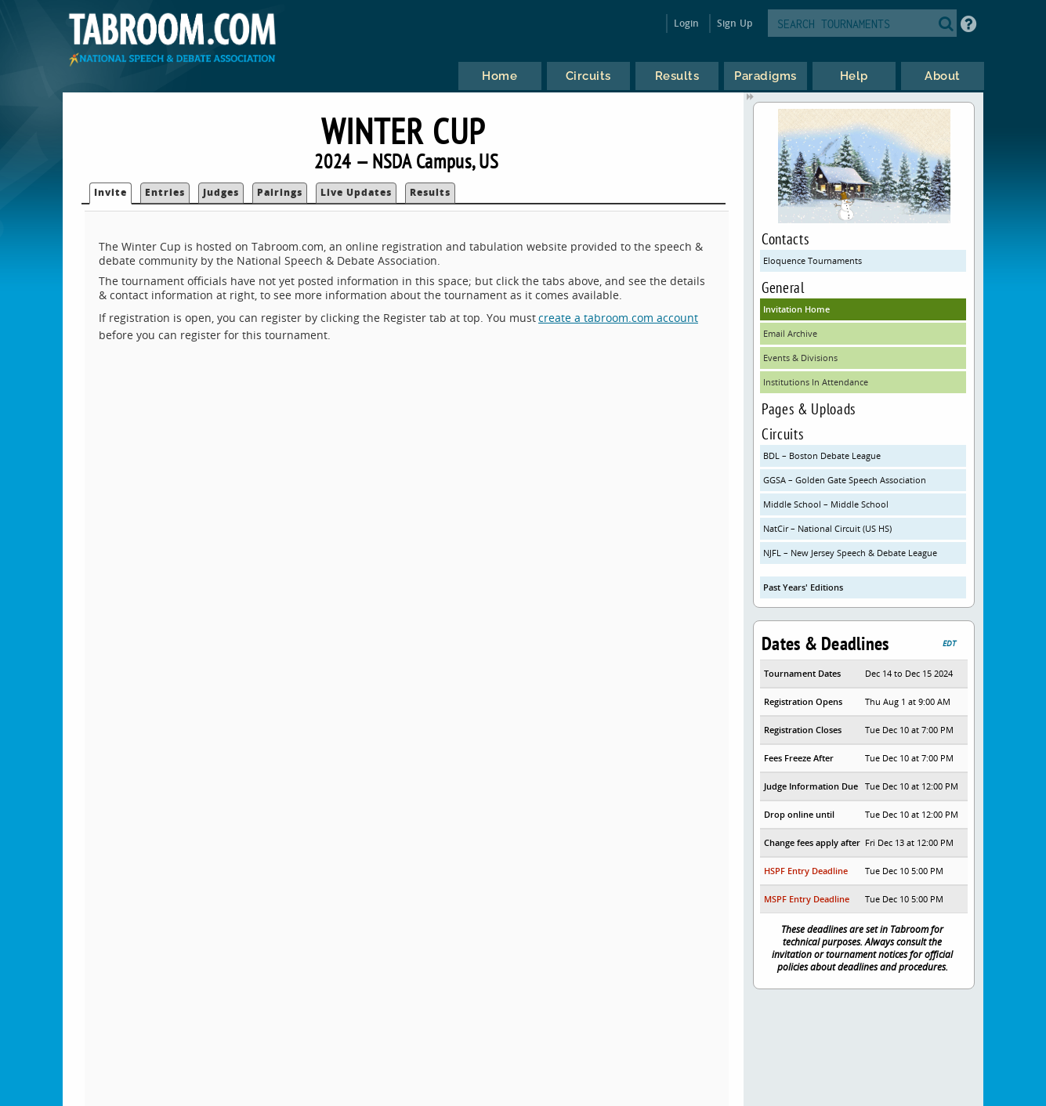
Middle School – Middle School (826, 504)
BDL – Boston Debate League (822, 455)
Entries (165, 192)
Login (687, 23)
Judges (221, 192)
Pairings (279, 192)
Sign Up (734, 23)
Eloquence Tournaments (812, 260)
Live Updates (356, 192)
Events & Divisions (800, 357)
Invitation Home (796, 309)
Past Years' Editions (803, 587)
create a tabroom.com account (618, 317)
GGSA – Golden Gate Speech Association (844, 480)
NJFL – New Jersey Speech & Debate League (850, 552)
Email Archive (790, 333)
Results (430, 192)
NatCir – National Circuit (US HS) (827, 528)
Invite (110, 192)
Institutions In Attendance (815, 382)
